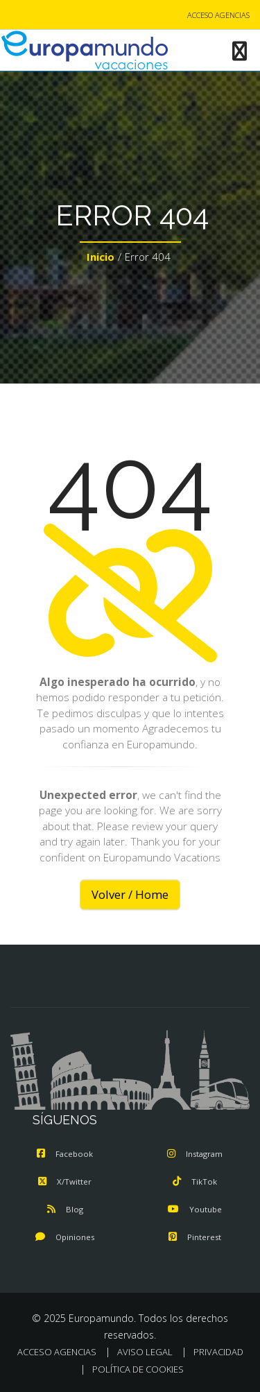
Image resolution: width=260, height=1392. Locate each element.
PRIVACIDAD (218, 1352)
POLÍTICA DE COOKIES (138, 1369)
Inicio (100, 257)
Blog (65, 1209)
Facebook (65, 1154)
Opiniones (64, 1237)
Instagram (195, 1154)
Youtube (195, 1209)
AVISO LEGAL (145, 1352)
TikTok (195, 1181)
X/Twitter (65, 1181)
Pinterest (194, 1237)
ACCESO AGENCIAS (218, 15)
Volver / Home (130, 894)
